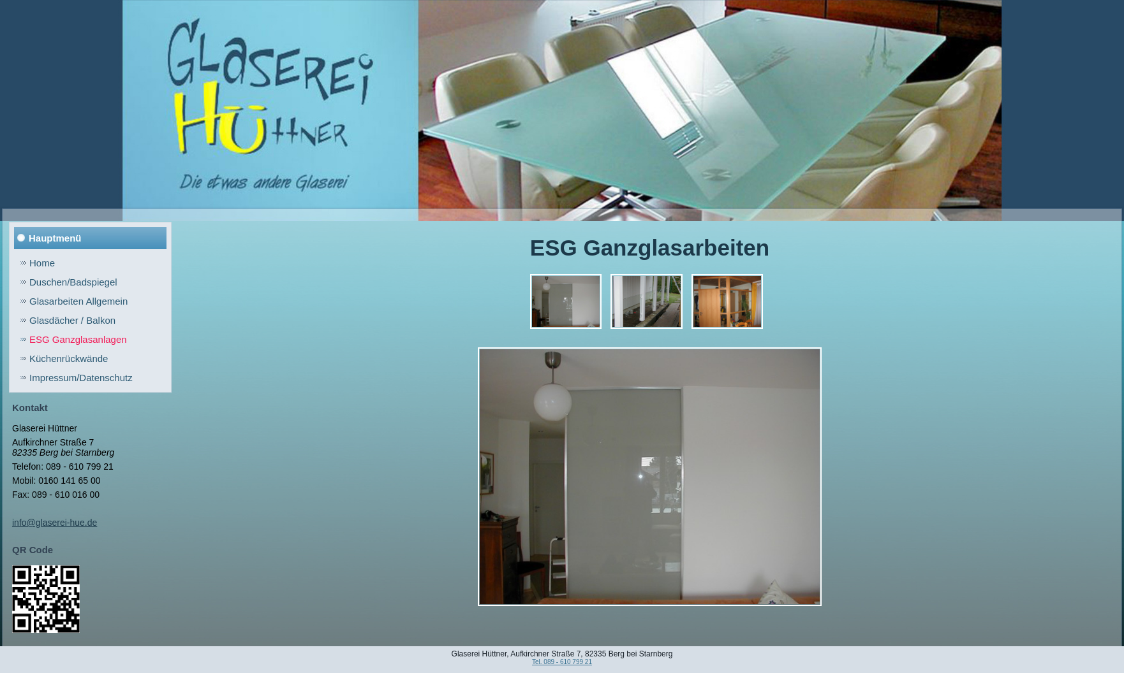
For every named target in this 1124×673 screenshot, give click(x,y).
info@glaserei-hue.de (54, 522)
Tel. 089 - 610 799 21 (562, 661)
